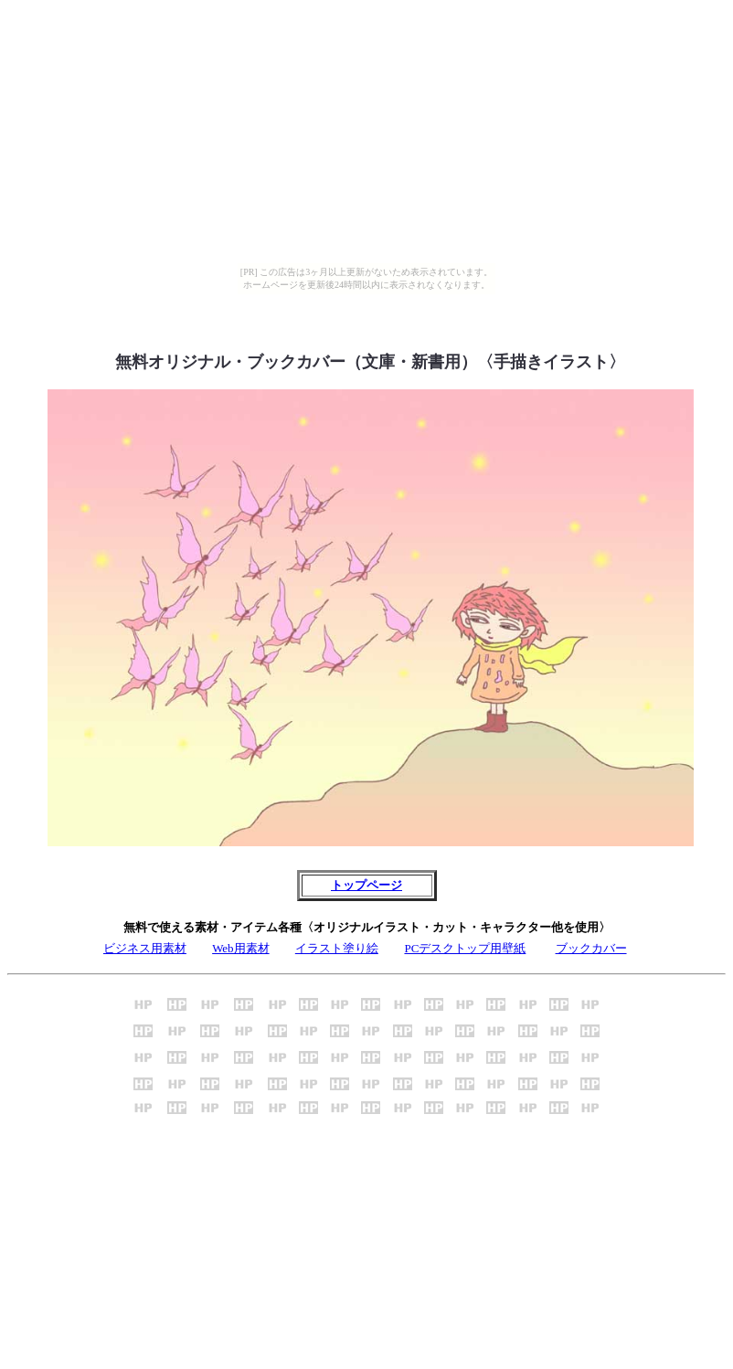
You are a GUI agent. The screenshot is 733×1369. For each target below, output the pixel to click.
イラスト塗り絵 (336, 948)
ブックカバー (591, 948)
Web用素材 (241, 948)
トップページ (366, 885)
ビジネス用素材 (144, 948)
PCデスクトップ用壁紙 (465, 948)
